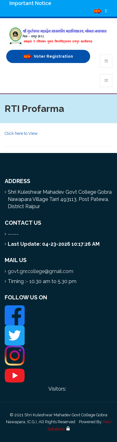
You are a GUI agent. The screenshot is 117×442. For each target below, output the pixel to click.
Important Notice (30, 3)
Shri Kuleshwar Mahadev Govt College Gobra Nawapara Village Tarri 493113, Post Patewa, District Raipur (60, 199)
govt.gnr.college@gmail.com (40, 271)
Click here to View (21, 133)
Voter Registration (48, 56)
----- (13, 234)
